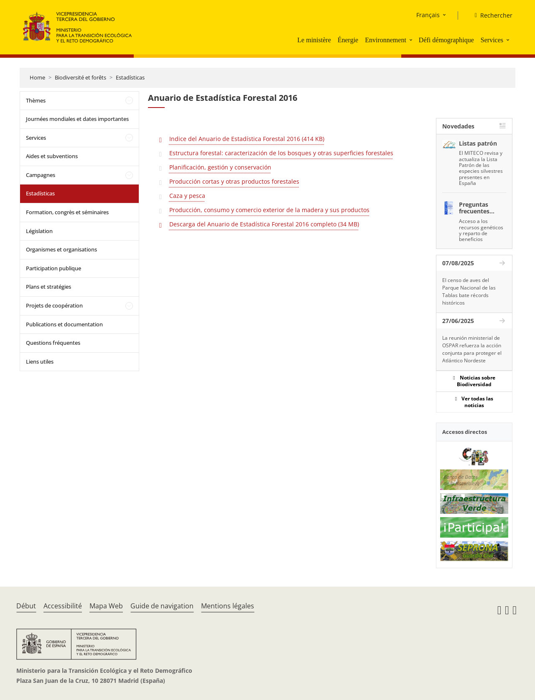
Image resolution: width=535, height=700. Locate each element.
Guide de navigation (162, 605)
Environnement (385, 40)
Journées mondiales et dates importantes (77, 119)
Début (26, 605)
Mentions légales (227, 605)
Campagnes (40, 175)
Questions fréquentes (53, 342)
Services (492, 40)
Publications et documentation (64, 324)
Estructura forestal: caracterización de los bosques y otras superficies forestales (281, 153)
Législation (39, 231)
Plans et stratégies (48, 286)
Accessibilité (62, 605)
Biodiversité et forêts (80, 77)
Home (37, 77)
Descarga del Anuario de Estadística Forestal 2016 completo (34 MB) (264, 224)
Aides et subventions (52, 156)
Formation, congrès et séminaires (67, 212)
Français (428, 15)
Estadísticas (130, 77)
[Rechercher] (490, 15)
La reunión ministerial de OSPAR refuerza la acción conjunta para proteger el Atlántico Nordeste (472, 349)
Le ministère (314, 40)
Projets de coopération (54, 305)
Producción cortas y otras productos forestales (234, 181)
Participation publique (53, 268)
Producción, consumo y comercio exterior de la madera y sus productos (269, 210)
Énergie (348, 40)
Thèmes (36, 100)
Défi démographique (446, 40)
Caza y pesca (187, 196)
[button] (411, 40)
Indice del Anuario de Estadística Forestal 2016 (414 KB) (246, 139)
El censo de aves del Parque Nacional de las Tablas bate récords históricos (469, 291)
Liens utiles (40, 361)
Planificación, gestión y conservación (220, 167)
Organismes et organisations (61, 249)
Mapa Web (106, 605)
